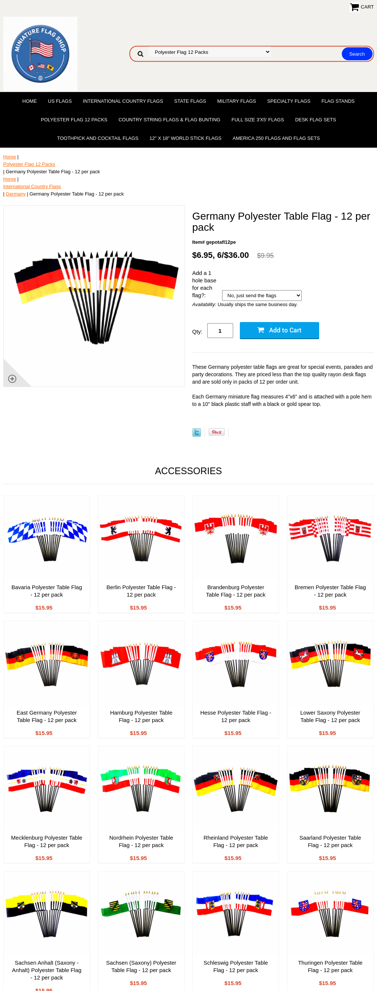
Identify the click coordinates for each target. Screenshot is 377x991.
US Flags (60, 101)
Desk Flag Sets (315, 119)
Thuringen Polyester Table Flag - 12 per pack (330, 966)
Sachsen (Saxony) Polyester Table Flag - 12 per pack (141, 966)
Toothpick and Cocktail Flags (97, 138)
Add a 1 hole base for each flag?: (204, 284)
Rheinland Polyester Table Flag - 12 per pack (236, 841)
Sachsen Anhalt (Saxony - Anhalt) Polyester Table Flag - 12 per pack (46, 970)
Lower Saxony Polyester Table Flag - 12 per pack (330, 716)
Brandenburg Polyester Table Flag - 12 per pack (235, 591)
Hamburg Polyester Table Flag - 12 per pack (141, 716)
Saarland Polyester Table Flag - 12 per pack (330, 841)
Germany (16, 194)
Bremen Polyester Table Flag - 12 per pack (330, 591)
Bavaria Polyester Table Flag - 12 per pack (46, 591)
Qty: (197, 331)
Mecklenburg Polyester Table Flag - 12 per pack (46, 841)
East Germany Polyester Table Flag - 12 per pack (47, 716)
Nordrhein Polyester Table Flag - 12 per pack (141, 841)
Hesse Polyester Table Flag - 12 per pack (235, 716)
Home (29, 101)
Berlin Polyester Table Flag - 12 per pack (141, 591)
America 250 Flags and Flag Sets (276, 138)
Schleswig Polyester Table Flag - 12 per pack (236, 966)
